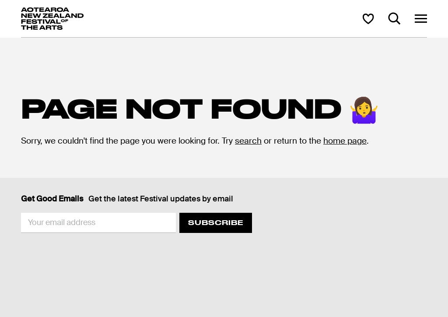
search (248, 140)
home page (345, 140)
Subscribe (215, 222)
